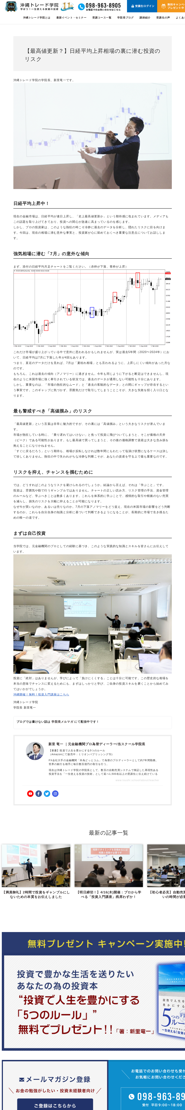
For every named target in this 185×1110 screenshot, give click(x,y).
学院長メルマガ (62, 721)
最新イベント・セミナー (71, 17)
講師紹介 (144, 17)
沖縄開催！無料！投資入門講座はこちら (41, 694)
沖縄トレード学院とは (37, 17)
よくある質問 (162, 1080)
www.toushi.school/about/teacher (137, 780)
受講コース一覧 (101, 17)
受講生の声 (163, 17)
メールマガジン (163, 1088)
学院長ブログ (125, 17)
